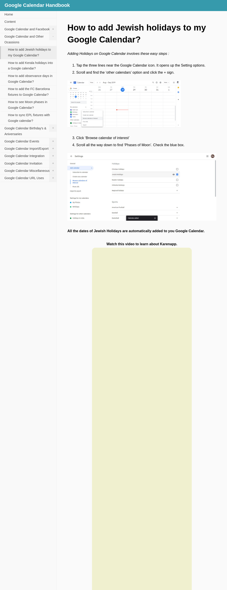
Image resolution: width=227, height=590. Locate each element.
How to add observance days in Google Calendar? (30, 78)
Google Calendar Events (30, 141)
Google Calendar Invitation (30, 163)
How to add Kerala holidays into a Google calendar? (30, 65)
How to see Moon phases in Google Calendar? (27, 104)
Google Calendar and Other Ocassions (30, 38)
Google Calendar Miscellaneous (30, 170)
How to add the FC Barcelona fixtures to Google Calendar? (29, 91)
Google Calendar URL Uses (30, 178)
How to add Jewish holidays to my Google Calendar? (29, 52)
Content (10, 21)
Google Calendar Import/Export (30, 148)
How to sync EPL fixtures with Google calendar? (29, 118)
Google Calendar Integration (30, 156)
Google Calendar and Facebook (30, 29)
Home (8, 14)
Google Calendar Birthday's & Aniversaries (30, 130)
